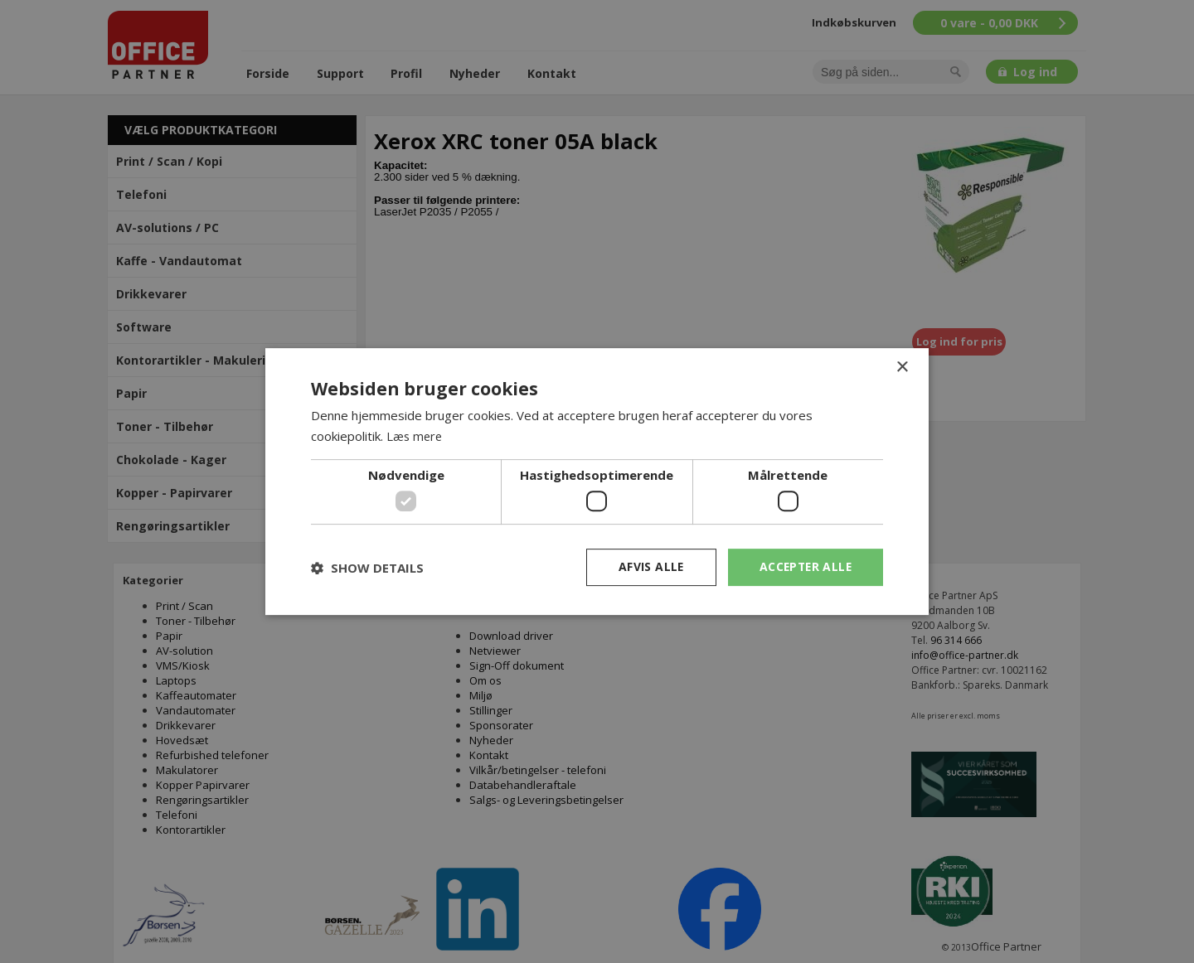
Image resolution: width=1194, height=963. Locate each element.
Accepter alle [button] (804, 566)
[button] (367, 567)
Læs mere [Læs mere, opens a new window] (415, 436)
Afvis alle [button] (647, 566)
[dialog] (597, 481)
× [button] (902, 367)
